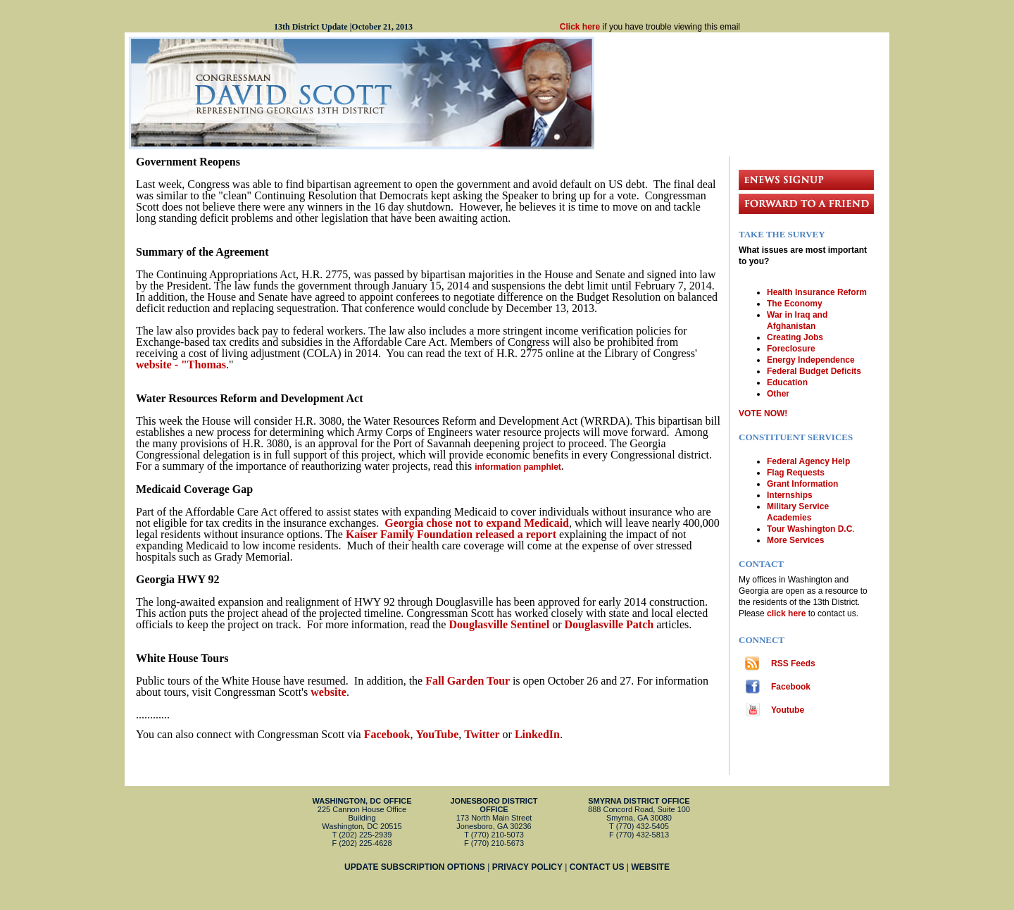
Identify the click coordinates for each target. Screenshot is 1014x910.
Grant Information (802, 484)
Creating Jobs (795, 337)
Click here (580, 27)
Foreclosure (791, 349)
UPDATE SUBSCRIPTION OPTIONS (414, 867)
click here (787, 613)
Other (778, 394)
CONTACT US (597, 867)
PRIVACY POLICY (527, 867)
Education (787, 382)
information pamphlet (518, 467)
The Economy (794, 303)
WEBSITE (650, 867)
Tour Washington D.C (809, 529)
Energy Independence (811, 360)
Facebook (790, 687)
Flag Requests (796, 473)
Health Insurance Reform (817, 292)
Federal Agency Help (808, 461)
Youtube (787, 710)
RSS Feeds (793, 663)
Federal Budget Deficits (814, 371)
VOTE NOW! (763, 413)
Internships (790, 495)
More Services (795, 540)
